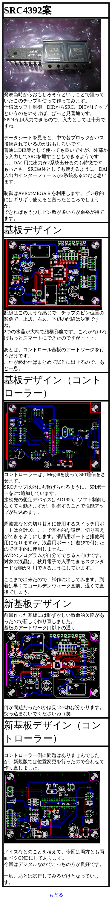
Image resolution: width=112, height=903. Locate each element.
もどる (56, 894)
